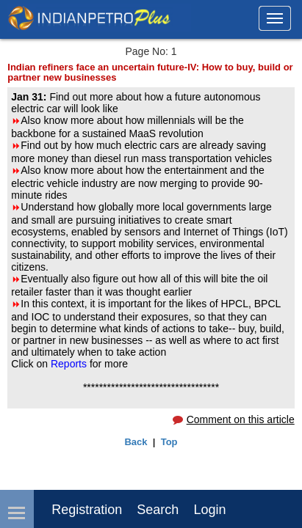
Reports (70, 364)
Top (169, 441)
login (209, 509)
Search (158, 509)
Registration (86, 509)
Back (135, 441)
